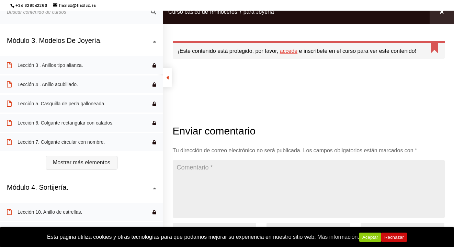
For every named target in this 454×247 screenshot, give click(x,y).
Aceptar (370, 237)
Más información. (338, 237)
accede (289, 51)
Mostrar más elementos (81, 162)
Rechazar (394, 237)
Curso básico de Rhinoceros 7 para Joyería (221, 12)
